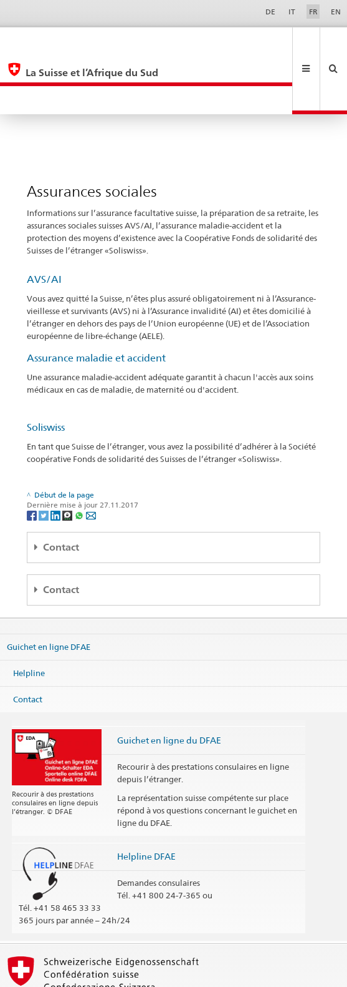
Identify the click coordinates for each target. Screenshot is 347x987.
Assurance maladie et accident (96, 301)
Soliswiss (46, 370)
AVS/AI (44, 222)
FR (313, 11)
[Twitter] (44, 458)
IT (291, 11)
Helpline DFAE (146, 799)
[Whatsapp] (80, 458)
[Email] (91, 458)
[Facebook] (33, 458)
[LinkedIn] (56, 458)
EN (336, 11)
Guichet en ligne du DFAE (169, 683)
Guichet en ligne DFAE (48, 590)
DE (270, 11)
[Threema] (68, 458)
